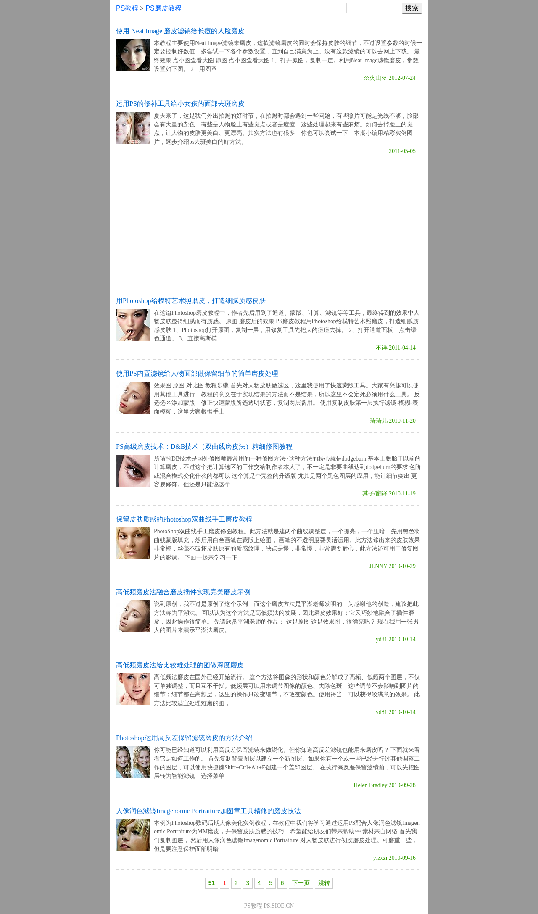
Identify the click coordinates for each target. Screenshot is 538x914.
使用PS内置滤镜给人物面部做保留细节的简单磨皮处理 (197, 373)
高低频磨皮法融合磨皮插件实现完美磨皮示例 (183, 591)
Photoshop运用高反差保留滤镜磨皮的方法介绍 (184, 737)
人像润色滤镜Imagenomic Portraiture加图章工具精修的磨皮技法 (208, 810)
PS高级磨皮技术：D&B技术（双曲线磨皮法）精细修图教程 (204, 446)
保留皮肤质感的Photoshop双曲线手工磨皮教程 (184, 519)
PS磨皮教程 (163, 8)
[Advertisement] (269, 228)
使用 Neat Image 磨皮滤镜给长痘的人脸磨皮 (180, 30)
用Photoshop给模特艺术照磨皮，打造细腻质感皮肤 (191, 300)
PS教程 (127, 8)
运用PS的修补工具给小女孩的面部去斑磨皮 (180, 103)
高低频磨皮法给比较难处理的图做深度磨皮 (180, 665)
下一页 (301, 883)
